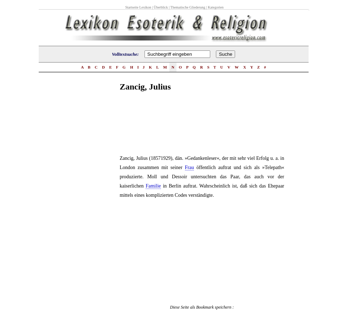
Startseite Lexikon (138, 7)
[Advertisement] (91, 209)
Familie (153, 186)
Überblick (161, 7)
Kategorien (215, 7)
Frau (189, 167)
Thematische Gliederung (188, 7)
